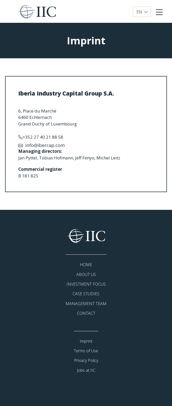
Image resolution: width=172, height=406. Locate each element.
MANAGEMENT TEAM (86, 303)
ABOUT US (86, 274)
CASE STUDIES (86, 294)
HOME (86, 264)
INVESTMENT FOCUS (86, 284)
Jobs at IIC (86, 370)
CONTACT (86, 313)
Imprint (86, 341)
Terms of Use (86, 351)
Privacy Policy (86, 360)
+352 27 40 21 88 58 (40, 137)
